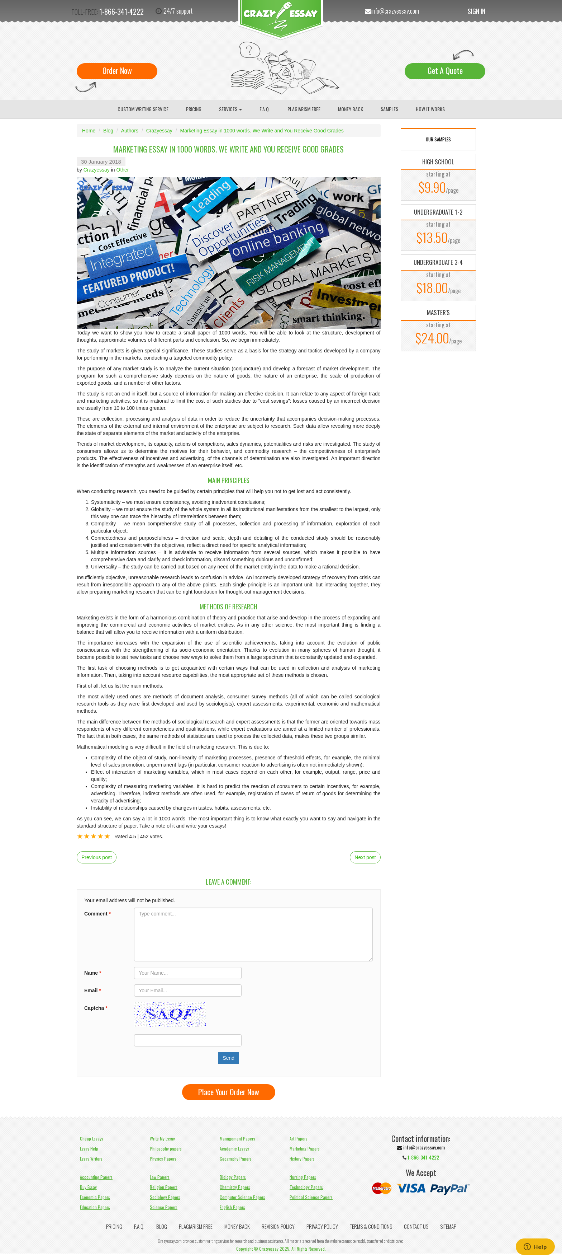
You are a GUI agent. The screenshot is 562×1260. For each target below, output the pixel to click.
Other (122, 170)
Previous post (96, 857)
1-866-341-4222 (121, 11)
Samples (389, 109)
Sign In (476, 11)
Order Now (117, 70)
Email (92, 990)
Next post (365, 857)
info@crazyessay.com (395, 10)
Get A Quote (445, 70)
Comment (97, 914)
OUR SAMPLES (438, 139)
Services (230, 109)
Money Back (350, 109)
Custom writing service (143, 109)
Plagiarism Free (303, 109)
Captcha (96, 1008)
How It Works (430, 109)
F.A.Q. (264, 109)
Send (228, 1058)
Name (92, 973)
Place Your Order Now (228, 1091)
